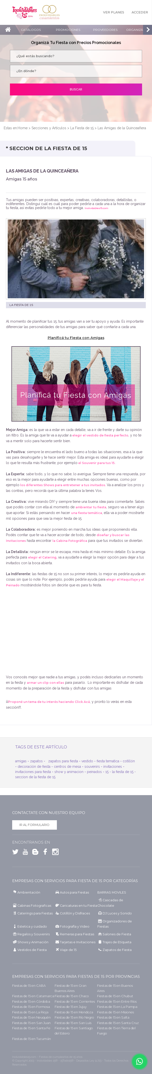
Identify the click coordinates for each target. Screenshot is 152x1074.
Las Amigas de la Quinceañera (122, 128)
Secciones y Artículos (49, 128)
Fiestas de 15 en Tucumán (31, 1039)
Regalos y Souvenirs (33, 934)
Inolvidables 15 (24, 12)
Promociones (68, 30)
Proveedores (105, 30)
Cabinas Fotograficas (34, 905)
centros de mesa (67, 767)
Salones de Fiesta (117, 934)
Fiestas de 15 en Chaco (72, 996)
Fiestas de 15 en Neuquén (31, 1017)
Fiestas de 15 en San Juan (31, 1023)
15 (107, 772)
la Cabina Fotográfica (69, 541)
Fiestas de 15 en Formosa (31, 1007)
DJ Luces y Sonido (117, 913)
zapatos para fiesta (63, 761)
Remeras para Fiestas (77, 934)
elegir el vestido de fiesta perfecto (100, 435)
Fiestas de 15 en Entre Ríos (117, 1001)
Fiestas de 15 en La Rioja (30, 1012)
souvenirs (92, 767)
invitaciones (112, 767)
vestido (87, 761)
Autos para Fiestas (74, 892)
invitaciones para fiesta (33, 772)
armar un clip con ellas (45, 683)
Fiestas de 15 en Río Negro (74, 1017)
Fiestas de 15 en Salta (113, 1017)
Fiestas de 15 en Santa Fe (31, 1028)
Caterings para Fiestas (35, 913)
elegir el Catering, (42, 557)
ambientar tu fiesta (91, 507)
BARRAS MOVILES (111, 892)
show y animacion (68, 772)
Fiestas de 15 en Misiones (115, 1012)
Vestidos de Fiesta (32, 950)
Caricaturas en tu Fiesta (78, 905)
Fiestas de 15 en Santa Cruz (118, 1023)
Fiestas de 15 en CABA (29, 986)
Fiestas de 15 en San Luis (73, 1023)
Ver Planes (113, 12)
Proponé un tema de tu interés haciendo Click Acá (49, 702)
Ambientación (28, 892)
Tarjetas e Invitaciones (77, 942)
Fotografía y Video (74, 926)
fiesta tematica (108, 761)
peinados (94, 772)
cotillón (129, 761)
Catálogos (31, 30)
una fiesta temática (86, 513)
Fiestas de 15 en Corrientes (75, 1001)
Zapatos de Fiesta (117, 950)
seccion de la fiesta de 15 (35, 777)
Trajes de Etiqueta (117, 942)
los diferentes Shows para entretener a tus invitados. (62, 485)
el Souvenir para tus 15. (96, 463)
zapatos (36, 761)
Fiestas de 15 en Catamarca (33, 996)
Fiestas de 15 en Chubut (115, 996)
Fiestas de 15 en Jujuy (71, 1007)
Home (23, 128)
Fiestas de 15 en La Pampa (117, 1007)
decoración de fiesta (34, 767)
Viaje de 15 (68, 950)
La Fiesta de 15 (82, 128)
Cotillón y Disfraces (75, 913)
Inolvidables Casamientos (49, 12)
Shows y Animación (32, 942)
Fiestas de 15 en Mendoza (74, 1012)
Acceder (140, 12)
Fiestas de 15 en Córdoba (31, 1001)
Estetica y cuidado (32, 926)
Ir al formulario (34, 825)
